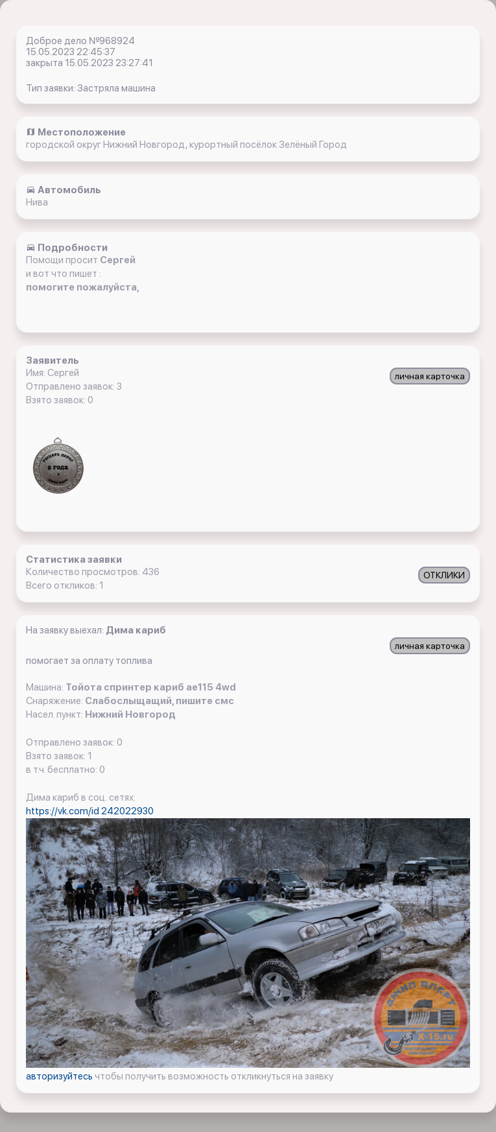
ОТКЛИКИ (444, 575)
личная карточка (430, 376)
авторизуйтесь (60, 1076)
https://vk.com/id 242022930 (90, 811)
